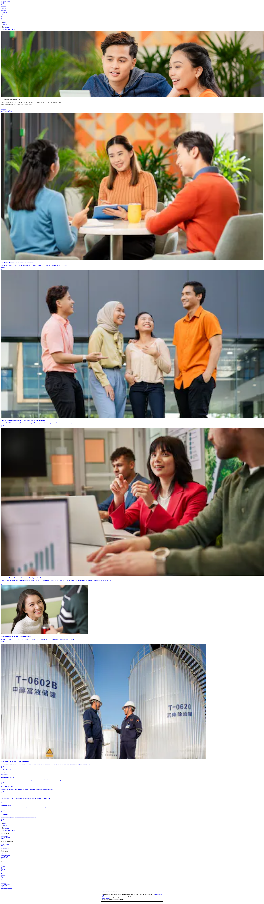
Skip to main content (5, 1)
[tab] (132, 107)
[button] (132, 6)
